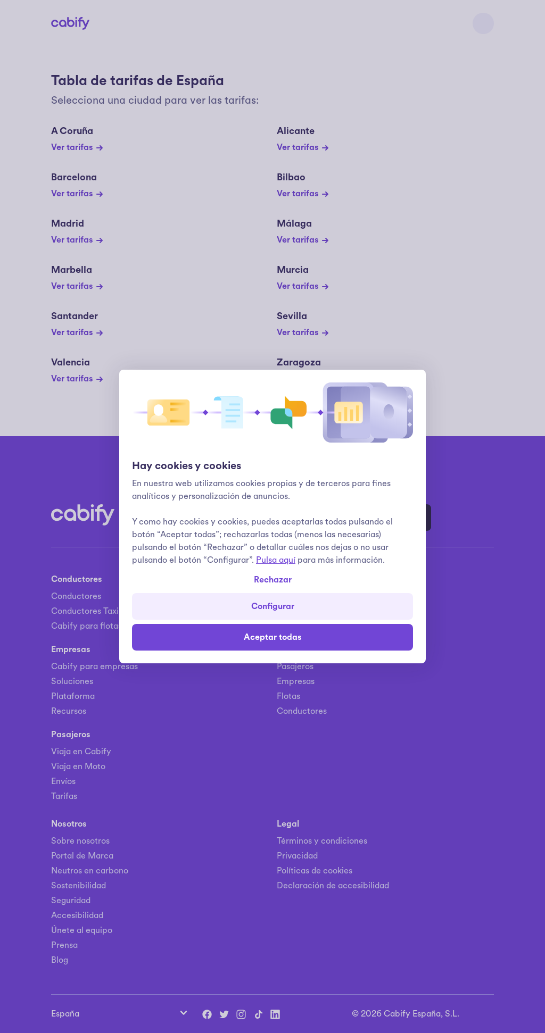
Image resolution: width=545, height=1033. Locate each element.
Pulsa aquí (275, 560)
